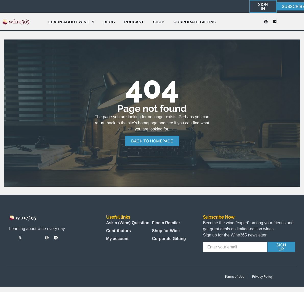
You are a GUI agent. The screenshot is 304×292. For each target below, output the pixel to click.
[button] (263, 6)
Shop (158, 22)
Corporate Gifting (195, 22)
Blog (109, 22)
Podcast (134, 22)
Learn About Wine (71, 22)
